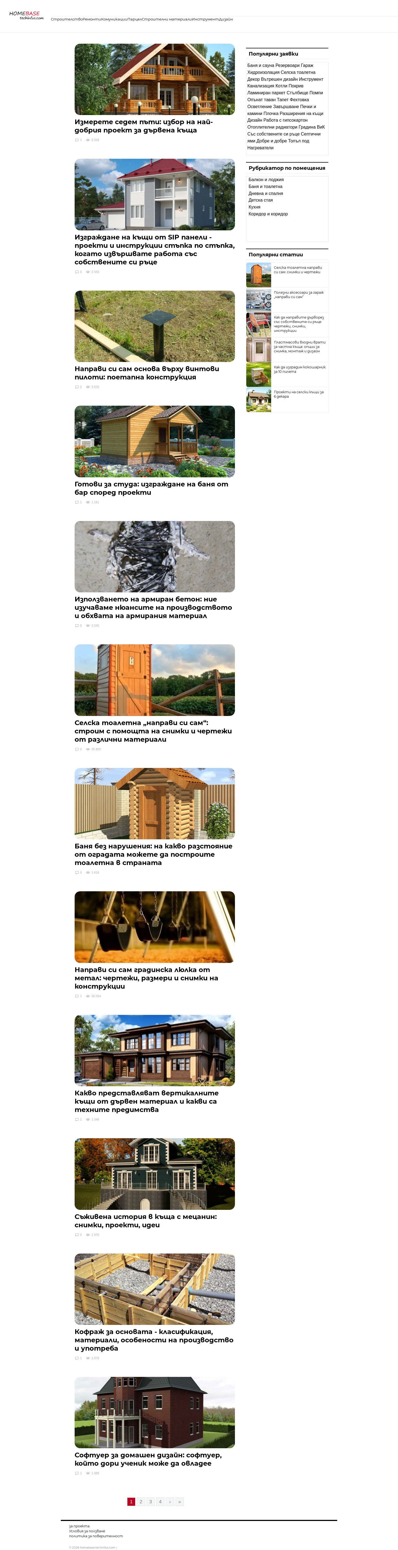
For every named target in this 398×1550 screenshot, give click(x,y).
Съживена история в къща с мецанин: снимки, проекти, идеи (146, 1221)
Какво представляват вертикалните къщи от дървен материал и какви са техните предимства (147, 1101)
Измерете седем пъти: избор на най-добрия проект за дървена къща (144, 126)
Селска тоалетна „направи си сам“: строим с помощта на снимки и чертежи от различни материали (153, 731)
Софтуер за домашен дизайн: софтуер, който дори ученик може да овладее (148, 1459)
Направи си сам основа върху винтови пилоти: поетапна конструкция (147, 373)
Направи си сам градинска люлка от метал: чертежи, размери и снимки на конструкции (146, 978)
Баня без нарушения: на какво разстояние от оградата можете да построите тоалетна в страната (153, 854)
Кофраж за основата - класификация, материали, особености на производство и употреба (154, 1340)
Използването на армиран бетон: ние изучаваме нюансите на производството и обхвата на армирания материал (153, 607)
